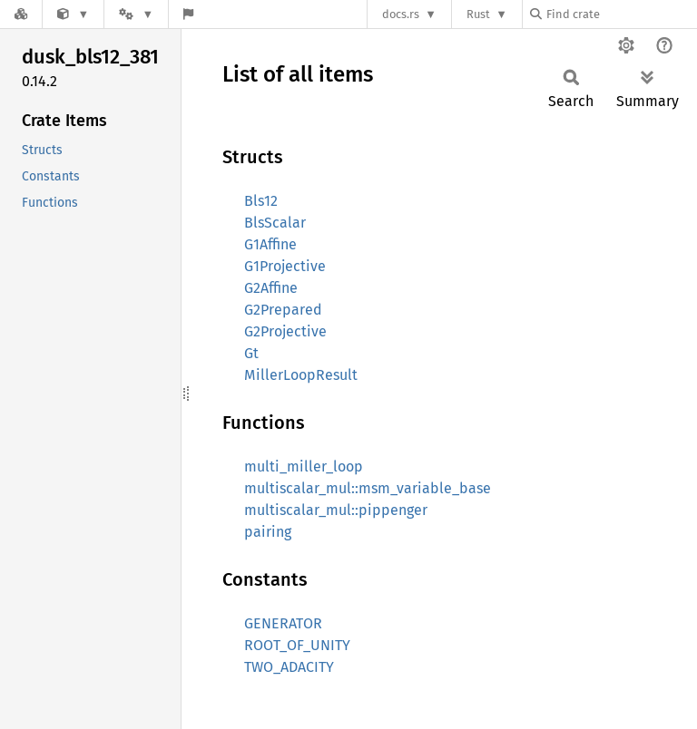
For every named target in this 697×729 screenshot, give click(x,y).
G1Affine (270, 244)
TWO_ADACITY (289, 667)
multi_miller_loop (303, 466)
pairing (267, 531)
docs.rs (400, 14)
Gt (251, 353)
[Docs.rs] (21, 14)
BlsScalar (275, 222)
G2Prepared (283, 309)
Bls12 (261, 200)
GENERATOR (283, 623)
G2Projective (285, 331)
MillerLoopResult (301, 375)
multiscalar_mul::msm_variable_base (367, 488)
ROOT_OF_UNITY (297, 645)
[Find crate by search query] (621, 14)
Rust (478, 14)
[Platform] (136, 14)
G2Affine (271, 287)
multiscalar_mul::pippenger (335, 510)
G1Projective (285, 266)
